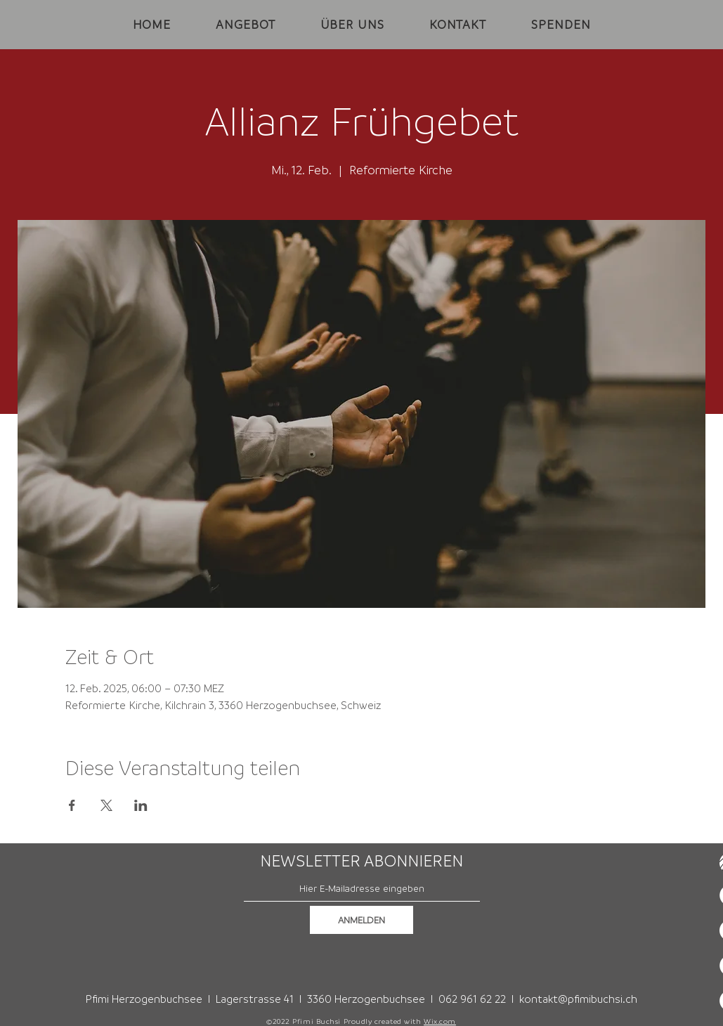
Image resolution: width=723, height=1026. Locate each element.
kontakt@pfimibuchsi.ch (578, 999)
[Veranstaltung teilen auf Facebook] (72, 805)
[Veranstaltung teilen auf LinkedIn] (141, 805)
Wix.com (440, 1021)
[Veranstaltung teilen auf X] (106, 805)
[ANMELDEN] (361, 920)
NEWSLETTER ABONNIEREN (361, 860)
